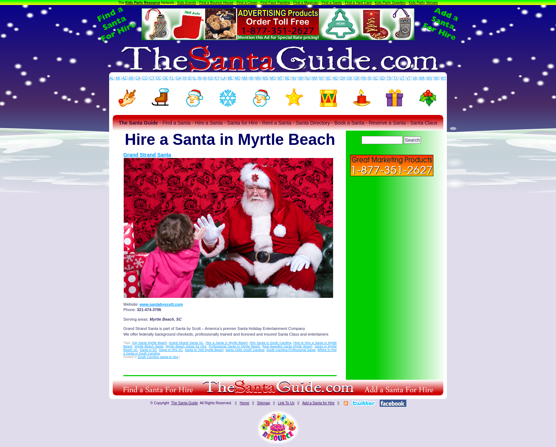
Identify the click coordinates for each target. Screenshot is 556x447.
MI (251, 78)
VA (415, 78)
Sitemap (263, 403)
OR (357, 78)
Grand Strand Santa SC (186, 343)
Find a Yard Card (358, 3)
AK (118, 78)
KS (210, 78)
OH (342, 78)
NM (314, 78)
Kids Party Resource (142, 3)
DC (158, 78)
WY (443, 78)
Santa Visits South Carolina (244, 350)
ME (230, 78)
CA (137, 78)
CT (152, 78)
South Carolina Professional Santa (290, 350)
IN (199, 78)
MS (265, 78)
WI (436, 78)
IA (204, 78)
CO (145, 78)
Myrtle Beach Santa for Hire (186, 346)
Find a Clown (246, 3)
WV (429, 78)
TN (389, 78)
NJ (307, 78)
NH (300, 78)
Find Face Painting (275, 3)
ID (190, 78)
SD (382, 78)
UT (402, 78)
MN (258, 78)
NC (328, 78)
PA (364, 78)
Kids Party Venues (423, 3)
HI (184, 78)
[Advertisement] (391, 227)
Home (244, 403)
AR (131, 78)
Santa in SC (148, 350)
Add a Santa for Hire (318, 403)
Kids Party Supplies (390, 3)
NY (321, 78)
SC (375, 78)
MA (245, 78)
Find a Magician (306, 3)
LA (223, 78)
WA (422, 78)
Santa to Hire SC (171, 350)
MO (273, 78)
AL (111, 78)
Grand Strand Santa (147, 155)
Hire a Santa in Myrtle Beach (226, 343)
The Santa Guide (184, 403)
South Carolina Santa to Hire (158, 357)
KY (217, 78)
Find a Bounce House (216, 3)
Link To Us (286, 403)
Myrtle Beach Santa (149, 346)
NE (287, 78)
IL (194, 78)
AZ (124, 78)
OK (349, 78)
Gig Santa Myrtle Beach (149, 343)
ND (335, 78)
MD (238, 78)
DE (165, 78)
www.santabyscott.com (161, 304)
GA (178, 78)
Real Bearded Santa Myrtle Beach (287, 346)
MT (280, 78)
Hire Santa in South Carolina (270, 343)
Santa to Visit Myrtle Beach (204, 350)
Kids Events (186, 3)
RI (369, 78)
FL (172, 78)
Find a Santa (331, 3)
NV (294, 78)
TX (395, 78)
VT (408, 78)
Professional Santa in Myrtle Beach (234, 346)
